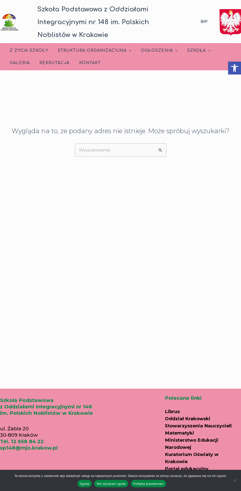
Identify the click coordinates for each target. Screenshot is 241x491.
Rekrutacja (52, 63)
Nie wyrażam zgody (111, 484)
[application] (126, 50)
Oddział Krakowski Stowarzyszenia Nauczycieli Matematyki (201, 421)
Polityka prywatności (148, 484)
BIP (204, 21)
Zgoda (84, 484)
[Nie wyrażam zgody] (234, 480)
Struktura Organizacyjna (92, 50)
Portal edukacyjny (188, 462)
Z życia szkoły (28, 50)
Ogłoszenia (155, 50)
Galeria (19, 63)
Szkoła (193, 50)
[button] (234, 68)
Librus (173, 407)
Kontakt (85, 63)
